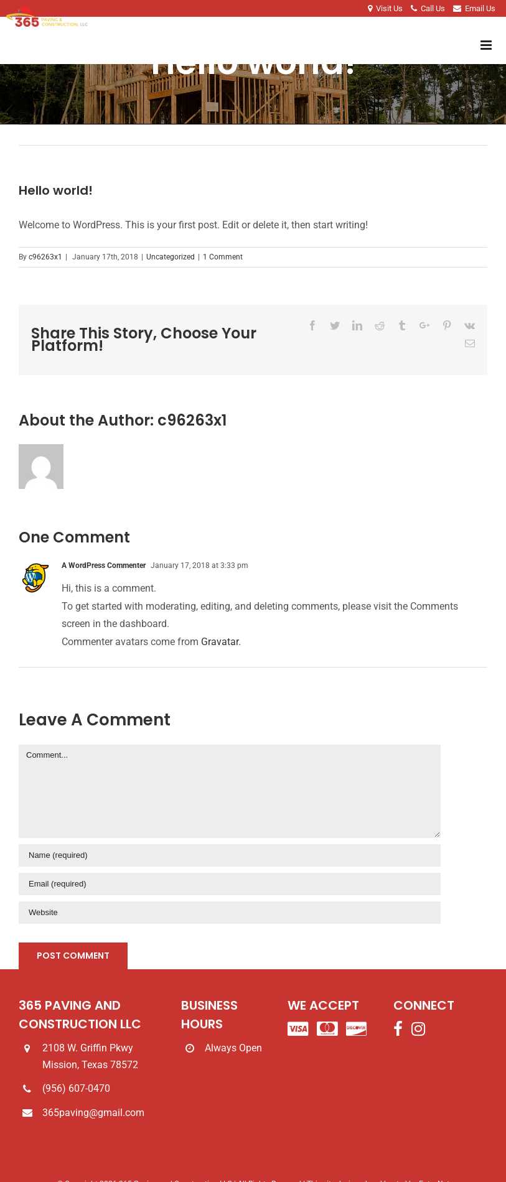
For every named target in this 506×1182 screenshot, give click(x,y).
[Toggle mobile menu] (487, 45)
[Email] (230, 884)
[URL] (230, 912)
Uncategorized (170, 257)
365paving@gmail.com (93, 1113)
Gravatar (219, 642)
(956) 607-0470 (76, 1088)
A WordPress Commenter (104, 565)
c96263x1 (45, 257)
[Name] (230, 855)
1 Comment (223, 257)
